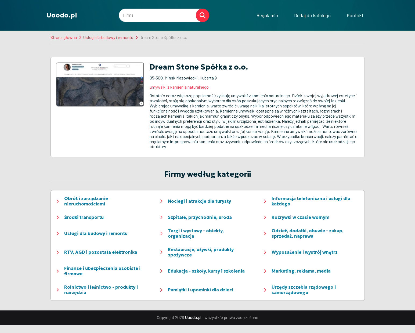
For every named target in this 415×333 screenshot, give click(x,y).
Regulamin (267, 15)
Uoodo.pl (61, 15)
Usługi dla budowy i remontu (108, 37)
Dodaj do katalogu (312, 15)
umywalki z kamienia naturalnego (179, 86)
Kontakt (355, 15)
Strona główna (63, 37)
